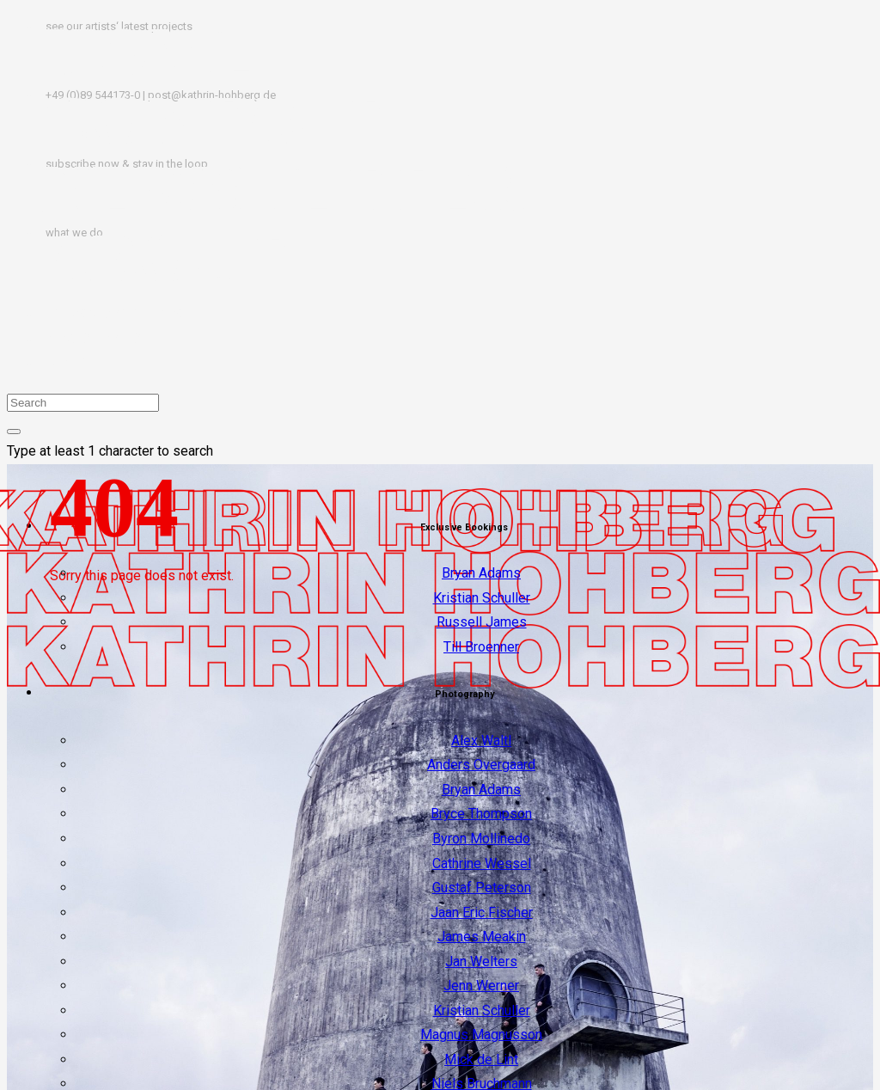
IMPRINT (69, 363)
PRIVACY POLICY (94, 339)
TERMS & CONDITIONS (111, 314)
